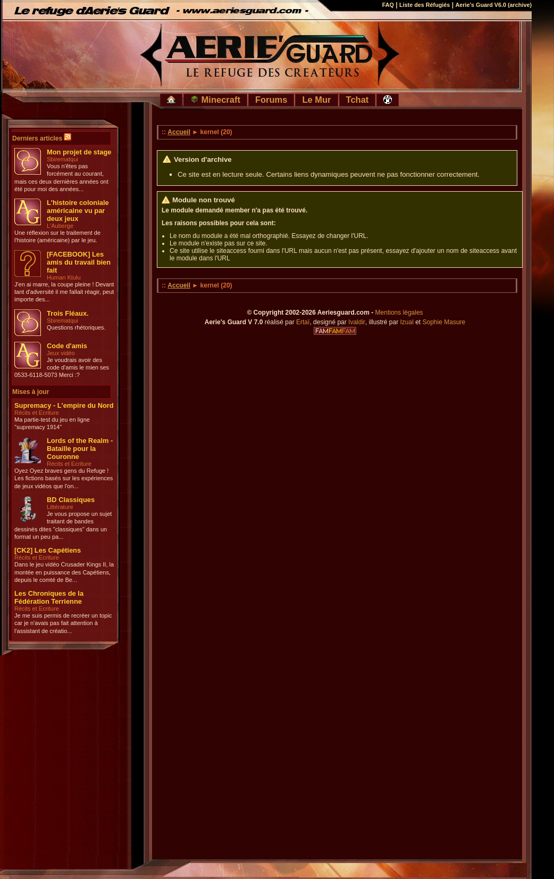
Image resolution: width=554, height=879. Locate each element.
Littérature (60, 507)
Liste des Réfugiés (424, 5)
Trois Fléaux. (68, 313)
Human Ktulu (64, 277)
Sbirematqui (62, 159)
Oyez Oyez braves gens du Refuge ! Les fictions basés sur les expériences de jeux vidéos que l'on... (63, 478)
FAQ (388, 5)
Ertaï (302, 322)
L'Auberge (60, 226)
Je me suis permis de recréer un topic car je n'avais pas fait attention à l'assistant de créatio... (63, 623)
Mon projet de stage (79, 152)
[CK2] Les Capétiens (47, 550)
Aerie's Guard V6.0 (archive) (493, 5)
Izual (406, 322)
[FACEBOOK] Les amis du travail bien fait (79, 262)
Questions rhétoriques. (76, 327)
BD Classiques (71, 500)
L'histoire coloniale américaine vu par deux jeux (78, 211)
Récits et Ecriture (36, 412)
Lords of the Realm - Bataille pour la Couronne (80, 449)
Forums (271, 99)
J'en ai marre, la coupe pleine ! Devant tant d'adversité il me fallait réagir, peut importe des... (64, 292)
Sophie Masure (444, 322)
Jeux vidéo (61, 353)
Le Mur (316, 99)
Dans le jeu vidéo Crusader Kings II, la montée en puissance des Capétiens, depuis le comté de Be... (64, 572)
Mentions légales (399, 312)
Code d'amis (67, 346)
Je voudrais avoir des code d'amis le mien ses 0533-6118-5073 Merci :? (61, 368)
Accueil (178, 132)
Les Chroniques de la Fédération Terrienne (48, 597)
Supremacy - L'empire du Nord (64, 405)
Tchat (357, 99)
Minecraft (215, 99)
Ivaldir (356, 322)
